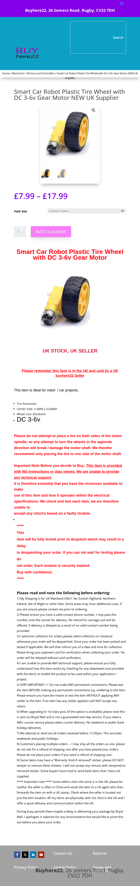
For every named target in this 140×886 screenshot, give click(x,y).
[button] (93, 110)
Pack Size (20, 211)
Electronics (18, 73)
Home (6, 73)
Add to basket (51, 231)
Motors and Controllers (41, 73)
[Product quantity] (20, 231)
